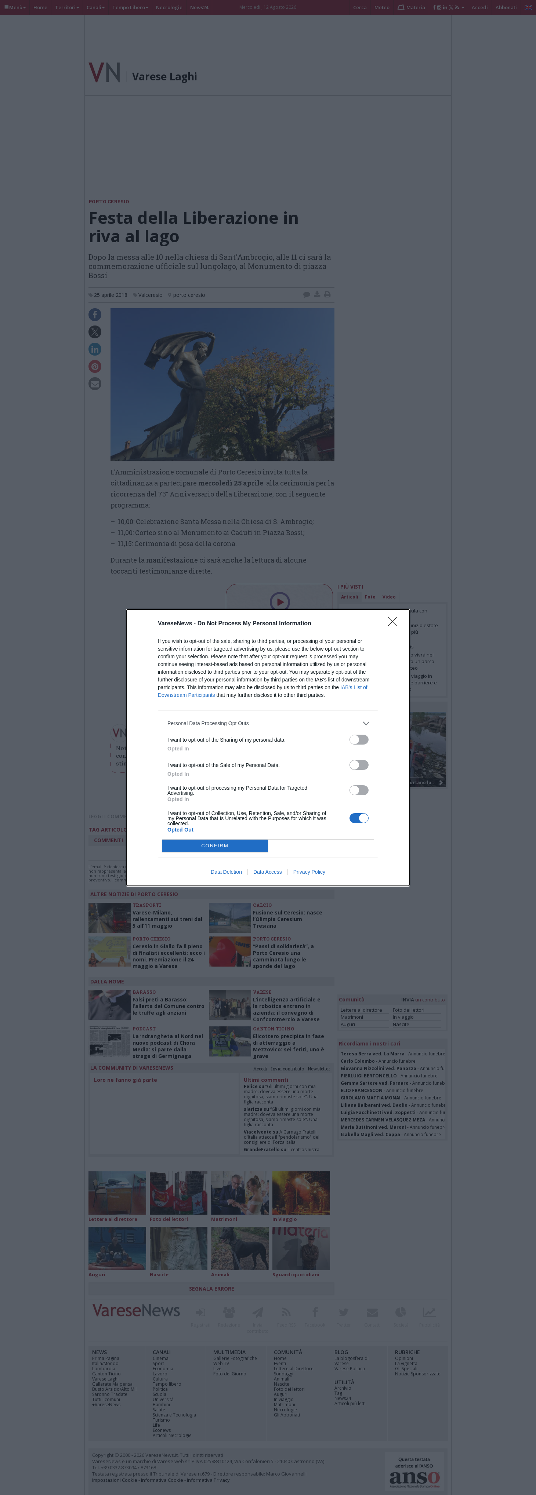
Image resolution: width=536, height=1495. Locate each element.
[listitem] (268, 723)
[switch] (359, 740)
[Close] (395, 624)
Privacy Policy (309, 872)
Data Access (267, 872)
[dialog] (268, 748)
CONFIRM (215, 845)
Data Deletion (226, 872)
